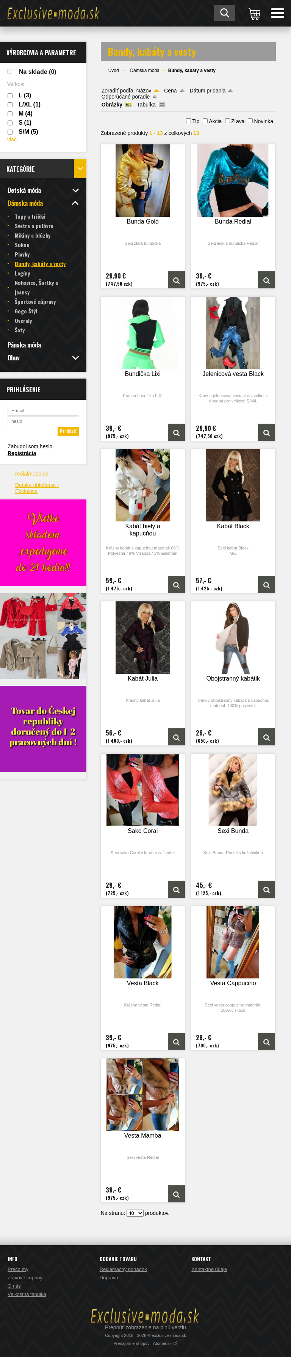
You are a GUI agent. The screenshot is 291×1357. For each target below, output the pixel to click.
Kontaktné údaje (209, 1269)
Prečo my (18, 1269)
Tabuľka (146, 105)
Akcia (215, 121)
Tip (195, 121)
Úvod (113, 70)
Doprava (109, 1277)
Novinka (263, 121)
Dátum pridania (207, 91)
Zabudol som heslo (30, 446)
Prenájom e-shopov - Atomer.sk (145, 1343)
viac (12, 139)
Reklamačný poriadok (123, 1269)
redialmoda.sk (31, 474)
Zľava (237, 121)
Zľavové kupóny (25, 1277)
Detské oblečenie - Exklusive (37, 488)
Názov (144, 91)
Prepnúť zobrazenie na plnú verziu (145, 1327)
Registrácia (22, 453)
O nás (14, 1286)
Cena (170, 91)
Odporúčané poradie (126, 97)
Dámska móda (144, 70)
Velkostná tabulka (27, 1294)
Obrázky (112, 105)
